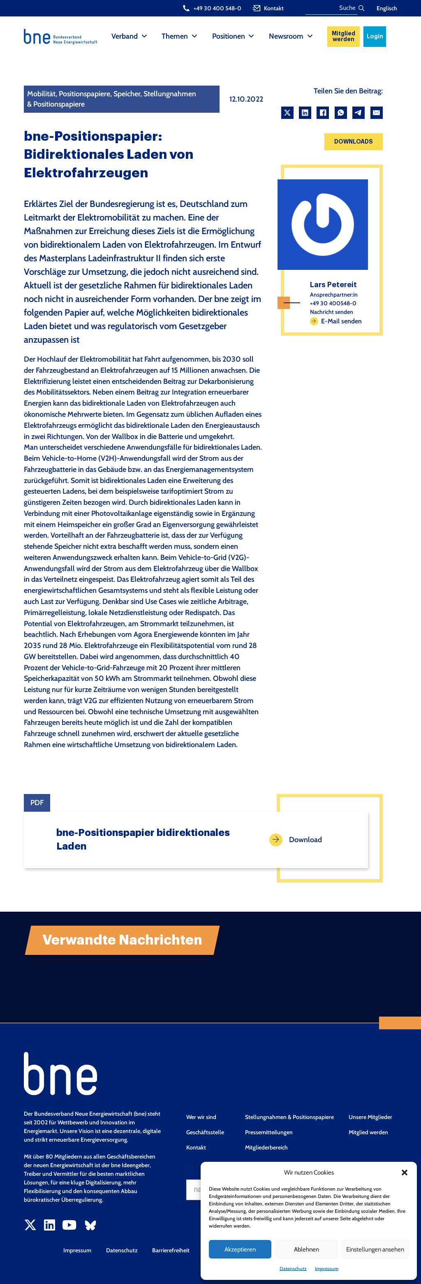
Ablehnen (306, 1249)
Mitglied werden (343, 36)
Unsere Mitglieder (370, 1117)
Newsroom (286, 36)
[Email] (376, 113)
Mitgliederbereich (266, 1147)
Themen (175, 36)
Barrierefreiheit (171, 1250)
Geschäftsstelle (205, 1132)
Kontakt (196, 1147)
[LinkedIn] (305, 113)
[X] (287, 113)
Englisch (387, 8)
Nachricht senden (331, 312)
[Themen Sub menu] (194, 36)
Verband (124, 36)
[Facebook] (323, 113)
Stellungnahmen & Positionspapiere (289, 1117)
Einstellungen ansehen (375, 1249)
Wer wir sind (201, 1117)
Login (375, 36)
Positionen (228, 36)
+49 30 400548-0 (333, 303)
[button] (404, 1172)
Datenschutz (293, 1268)
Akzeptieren (240, 1249)
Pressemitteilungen (269, 1132)
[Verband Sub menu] (144, 36)
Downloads (353, 141)
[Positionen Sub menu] (251, 36)
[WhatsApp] (341, 113)
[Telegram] (358, 113)
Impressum (326, 1268)
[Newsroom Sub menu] (310, 36)
